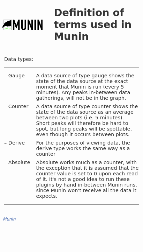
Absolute (19, 162)
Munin (9, 219)
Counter (18, 106)
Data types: (18, 59)
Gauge (16, 75)
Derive (16, 143)
